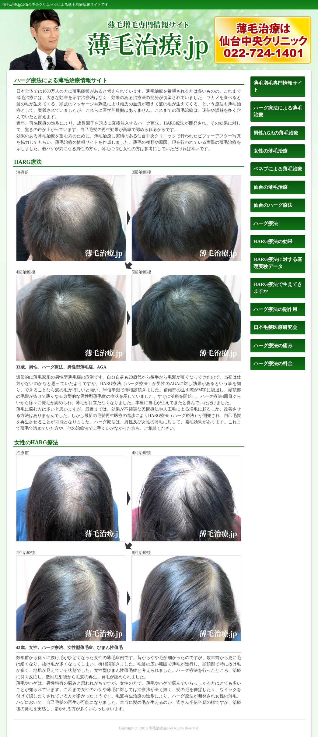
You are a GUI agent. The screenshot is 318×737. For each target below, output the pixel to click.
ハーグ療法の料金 (272, 363)
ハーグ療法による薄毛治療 (277, 111)
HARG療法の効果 (272, 241)
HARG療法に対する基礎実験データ (277, 263)
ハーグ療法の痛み (272, 345)
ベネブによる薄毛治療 (277, 168)
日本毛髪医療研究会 (275, 327)
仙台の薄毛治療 (270, 187)
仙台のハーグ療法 (272, 205)
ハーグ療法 (265, 223)
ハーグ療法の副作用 (275, 309)
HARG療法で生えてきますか (277, 288)
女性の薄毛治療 (270, 150)
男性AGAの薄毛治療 (276, 133)
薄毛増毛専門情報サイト (277, 86)
